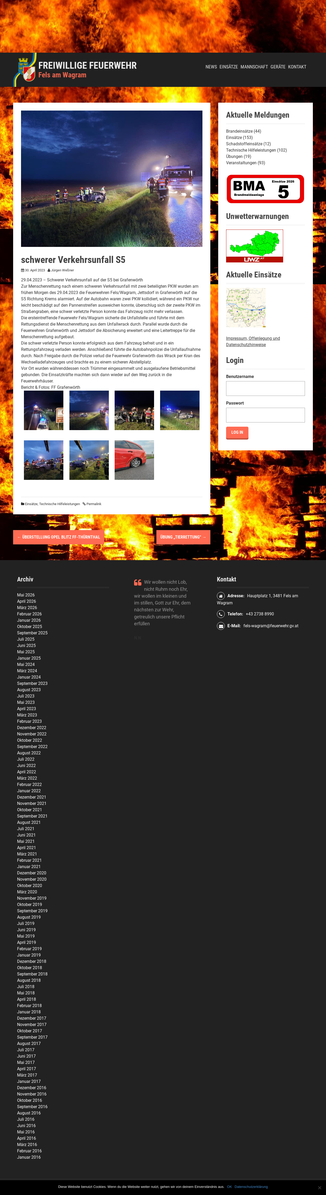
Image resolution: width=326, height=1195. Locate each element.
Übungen (234, 156)
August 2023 (29, 689)
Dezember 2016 (31, 1087)
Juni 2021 (26, 835)
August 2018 (29, 980)
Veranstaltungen (241, 162)
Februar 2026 (29, 613)
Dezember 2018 (31, 961)
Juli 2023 (25, 696)
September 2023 (32, 683)
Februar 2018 (29, 1005)
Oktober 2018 (29, 967)
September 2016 (32, 1106)
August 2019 (29, 917)
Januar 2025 (29, 658)
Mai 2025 (26, 651)
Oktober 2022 (29, 740)
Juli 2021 (25, 828)
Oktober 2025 (29, 626)
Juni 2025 (26, 645)
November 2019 (32, 898)
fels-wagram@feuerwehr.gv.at (270, 625)
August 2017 (29, 1043)
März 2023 (27, 715)
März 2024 (27, 670)
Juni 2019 (26, 929)
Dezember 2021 (31, 797)
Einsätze (229, 66)
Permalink (93, 504)
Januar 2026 (29, 620)
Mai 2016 (26, 1131)
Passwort (235, 403)
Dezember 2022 (31, 727)
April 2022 (26, 771)
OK (229, 1187)
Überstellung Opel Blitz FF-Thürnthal (58, 537)
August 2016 (29, 1113)
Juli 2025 (25, 639)
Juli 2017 (25, 1049)
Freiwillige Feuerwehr (87, 65)
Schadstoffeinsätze (244, 143)
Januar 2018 (29, 1011)
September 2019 (32, 910)
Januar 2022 (29, 790)
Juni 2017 (26, 1056)
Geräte (278, 66)
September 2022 (32, 746)
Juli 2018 (25, 986)
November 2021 (32, 803)
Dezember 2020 (31, 872)
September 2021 (32, 816)
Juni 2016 (26, 1125)
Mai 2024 (26, 664)
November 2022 (32, 733)
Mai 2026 (26, 595)
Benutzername (240, 376)
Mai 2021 (26, 841)
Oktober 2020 (29, 885)
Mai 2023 (26, 702)
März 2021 (27, 854)
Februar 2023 (29, 721)
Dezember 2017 (31, 1018)
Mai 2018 (26, 992)
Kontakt (297, 66)
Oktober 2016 (29, 1100)
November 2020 (32, 879)
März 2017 (27, 1075)
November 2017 (32, 1024)
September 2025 (32, 632)
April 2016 (26, 1138)
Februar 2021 (29, 860)
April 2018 (26, 999)
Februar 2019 (29, 948)
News (211, 66)
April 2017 (26, 1068)
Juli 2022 (25, 759)
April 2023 (26, 708)
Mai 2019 (26, 936)
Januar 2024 (29, 677)
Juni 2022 (26, 765)
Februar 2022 (29, 784)
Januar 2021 (29, 866)
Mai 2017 (26, 1062)
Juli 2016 (25, 1119)
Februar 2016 (29, 1150)
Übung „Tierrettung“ (183, 537)
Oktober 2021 (29, 809)
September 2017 (32, 1037)
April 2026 (26, 601)
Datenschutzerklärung (251, 1187)
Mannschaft (254, 66)
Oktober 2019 (29, 904)
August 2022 (29, 752)
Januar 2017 (29, 1081)
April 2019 (26, 942)
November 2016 (32, 1094)
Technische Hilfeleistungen (59, 504)
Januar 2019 (29, 955)
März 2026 (27, 607)
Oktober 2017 (29, 1030)
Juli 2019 (25, 923)
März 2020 (27, 891)
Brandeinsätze (239, 131)
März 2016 (27, 1144)
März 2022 (27, 778)
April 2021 (26, 847)
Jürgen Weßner (62, 270)
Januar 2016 (29, 1157)
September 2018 (32, 974)
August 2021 (29, 822)
